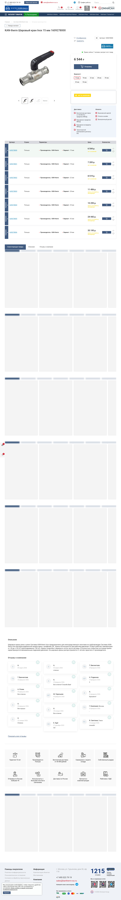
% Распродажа (31, 14)
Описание (31, 247)
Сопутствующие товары (15, 247)
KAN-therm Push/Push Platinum (68, 14)
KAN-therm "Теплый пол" (107, 14)
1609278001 (13, 164)
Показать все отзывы (17, 736)
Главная (7, 22)
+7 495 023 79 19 (13, 2)
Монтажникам (38, 875)
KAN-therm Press (83, 14)
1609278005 (13, 218)
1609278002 (13, 177)
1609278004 (13, 205)
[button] (19, 101)
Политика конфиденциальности (15, 872)
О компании (37, 883)
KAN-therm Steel (94, 14)
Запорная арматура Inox (39, 22)
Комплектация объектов (41, 872)
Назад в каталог (12, 25)
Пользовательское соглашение (15, 875)
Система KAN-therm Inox (20, 22)
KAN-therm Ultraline (52, 14)
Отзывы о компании (46, 247)
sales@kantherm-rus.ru (50, 2)
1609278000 (13, 150)
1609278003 (13, 191)
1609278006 (13, 232)
